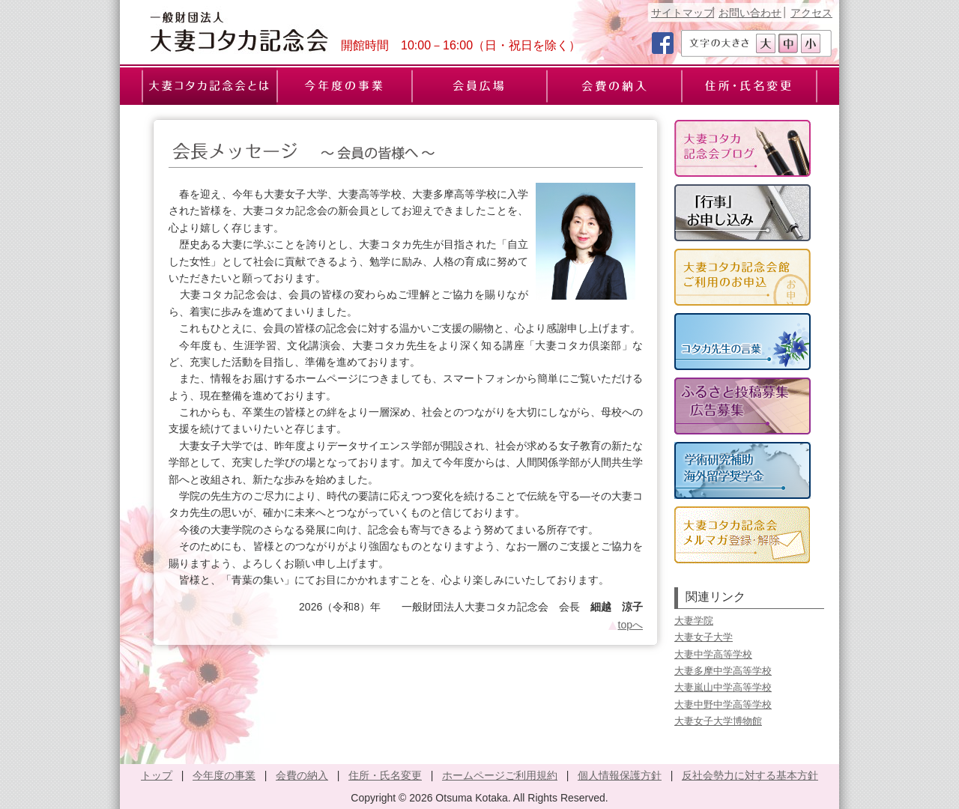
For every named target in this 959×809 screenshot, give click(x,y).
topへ (625, 625)
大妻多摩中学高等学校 (723, 670)
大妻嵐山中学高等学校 (723, 687)
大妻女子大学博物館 (718, 721)
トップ (156, 775)
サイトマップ (682, 13)
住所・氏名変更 (385, 775)
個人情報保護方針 (620, 775)
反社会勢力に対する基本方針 (750, 775)
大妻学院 (693, 620)
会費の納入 (302, 775)
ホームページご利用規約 (499, 775)
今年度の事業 (224, 775)
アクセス (811, 13)
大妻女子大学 (703, 637)
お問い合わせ (750, 13)
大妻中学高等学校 (713, 654)
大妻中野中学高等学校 (723, 704)
